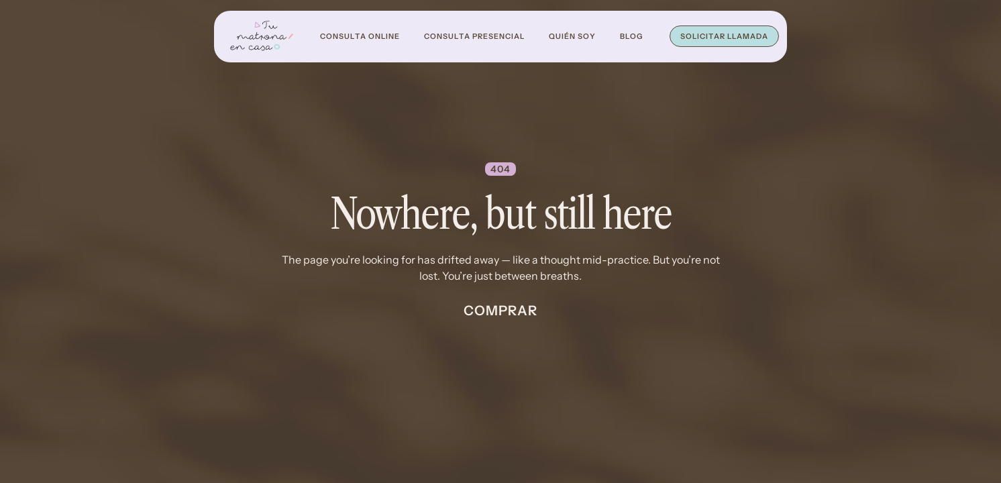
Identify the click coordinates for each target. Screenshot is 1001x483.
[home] (261, 36)
